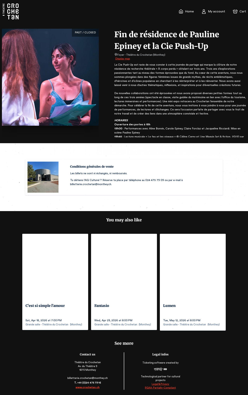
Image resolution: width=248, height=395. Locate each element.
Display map (122, 58)
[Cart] (240, 11)
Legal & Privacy (159, 383)
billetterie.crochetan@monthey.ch (88, 377)
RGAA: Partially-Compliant (159, 387)
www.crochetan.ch (88, 386)
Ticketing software (153, 363)
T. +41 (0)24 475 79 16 (88, 382)
